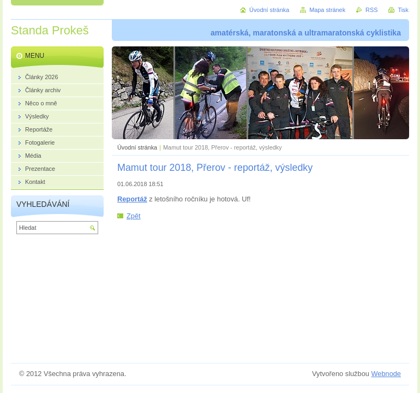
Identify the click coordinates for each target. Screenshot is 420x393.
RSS (371, 10)
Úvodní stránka (137, 147)
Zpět (134, 216)
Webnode (386, 374)
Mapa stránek (327, 10)
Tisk (403, 10)
